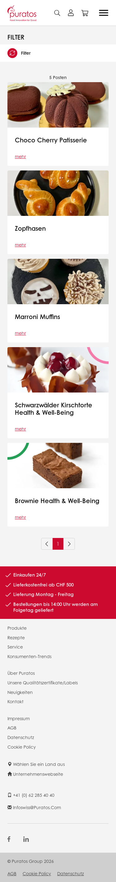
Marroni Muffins (37, 316)
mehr (20, 156)
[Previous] (47, 544)
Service (15, 647)
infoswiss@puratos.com (34, 807)
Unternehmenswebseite (35, 774)
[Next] (69, 544)
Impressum (18, 718)
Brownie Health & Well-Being (57, 500)
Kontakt (15, 701)
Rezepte (16, 637)
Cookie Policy (21, 747)
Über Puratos (21, 673)
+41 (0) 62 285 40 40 (30, 795)
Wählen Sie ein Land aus (36, 764)
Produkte (17, 628)
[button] (58, 53)
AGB (11, 727)
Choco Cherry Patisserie (51, 140)
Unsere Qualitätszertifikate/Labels (42, 682)
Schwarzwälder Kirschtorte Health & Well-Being (53, 409)
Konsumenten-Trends (29, 656)
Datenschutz (20, 737)
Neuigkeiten (20, 692)
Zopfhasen (30, 228)
